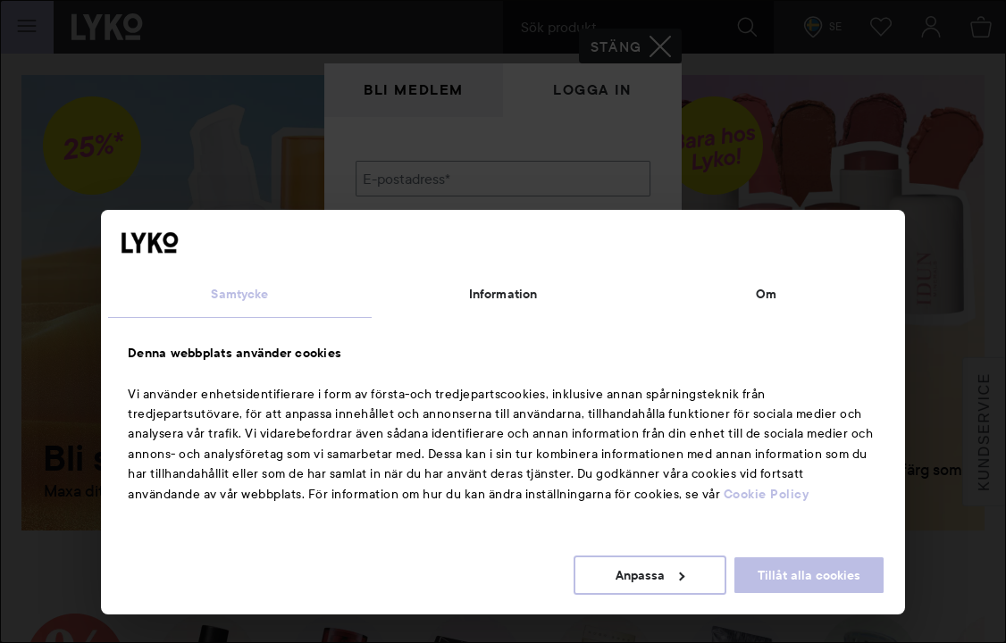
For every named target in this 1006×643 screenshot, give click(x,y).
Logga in (592, 89)
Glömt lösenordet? (415, 304)
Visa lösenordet (603, 270)
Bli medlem (414, 89)
